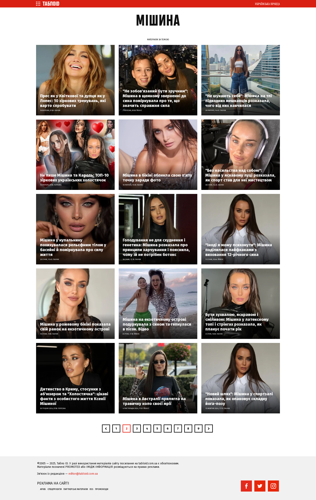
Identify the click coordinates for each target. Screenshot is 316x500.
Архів (43, 489)
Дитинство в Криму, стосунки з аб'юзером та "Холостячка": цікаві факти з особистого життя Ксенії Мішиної (74, 396)
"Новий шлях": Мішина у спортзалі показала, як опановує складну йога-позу (239, 398)
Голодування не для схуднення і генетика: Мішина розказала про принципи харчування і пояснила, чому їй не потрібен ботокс (156, 247)
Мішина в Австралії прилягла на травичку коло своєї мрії (154, 401)
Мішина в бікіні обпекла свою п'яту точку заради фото (157, 177)
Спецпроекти (55, 489)
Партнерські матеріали (75, 489)
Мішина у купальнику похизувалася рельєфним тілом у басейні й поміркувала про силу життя (73, 247)
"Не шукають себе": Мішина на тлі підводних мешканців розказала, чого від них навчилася (238, 100)
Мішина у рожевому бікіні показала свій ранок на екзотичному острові (75, 326)
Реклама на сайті (53, 483)
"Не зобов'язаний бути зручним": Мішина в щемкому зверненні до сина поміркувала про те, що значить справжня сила (155, 98)
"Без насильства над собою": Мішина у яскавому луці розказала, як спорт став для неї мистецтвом (240, 175)
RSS (91, 489)
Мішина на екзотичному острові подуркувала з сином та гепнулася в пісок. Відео (157, 324)
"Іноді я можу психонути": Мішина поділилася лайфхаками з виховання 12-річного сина (238, 249)
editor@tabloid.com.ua (83, 473)
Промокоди (101, 489)
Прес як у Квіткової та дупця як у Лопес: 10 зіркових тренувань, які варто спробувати (73, 100)
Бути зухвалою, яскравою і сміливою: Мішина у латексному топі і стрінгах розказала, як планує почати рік (237, 321)
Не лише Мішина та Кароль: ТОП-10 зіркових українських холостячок (74, 177)
